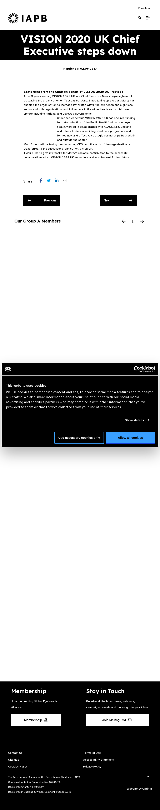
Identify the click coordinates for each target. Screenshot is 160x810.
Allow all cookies (130, 437)
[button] (144, 8)
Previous (42, 200)
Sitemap (13, 759)
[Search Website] (139, 17)
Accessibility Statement (98, 759)
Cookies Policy (17, 766)
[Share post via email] (67, 181)
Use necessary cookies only (79, 437)
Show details (134, 420)
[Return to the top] (148, 778)
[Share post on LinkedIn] (59, 181)
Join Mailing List (116, 720)
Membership (36, 720)
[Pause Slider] (133, 222)
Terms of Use (92, 753)
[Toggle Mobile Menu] (148, 18)
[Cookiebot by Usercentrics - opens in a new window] (137, 369)
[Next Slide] (142, 222)
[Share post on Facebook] (43, 181)
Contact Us (15, 753)
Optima (147, 788)
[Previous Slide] (124, 222)
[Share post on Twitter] (50, 181)
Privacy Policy (92, 766)
